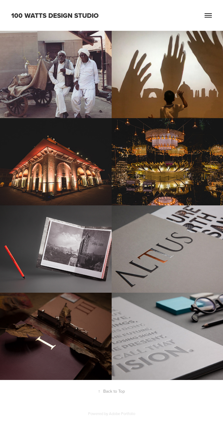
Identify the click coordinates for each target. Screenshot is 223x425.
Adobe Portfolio (122, 413)
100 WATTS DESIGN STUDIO (55, 15)
